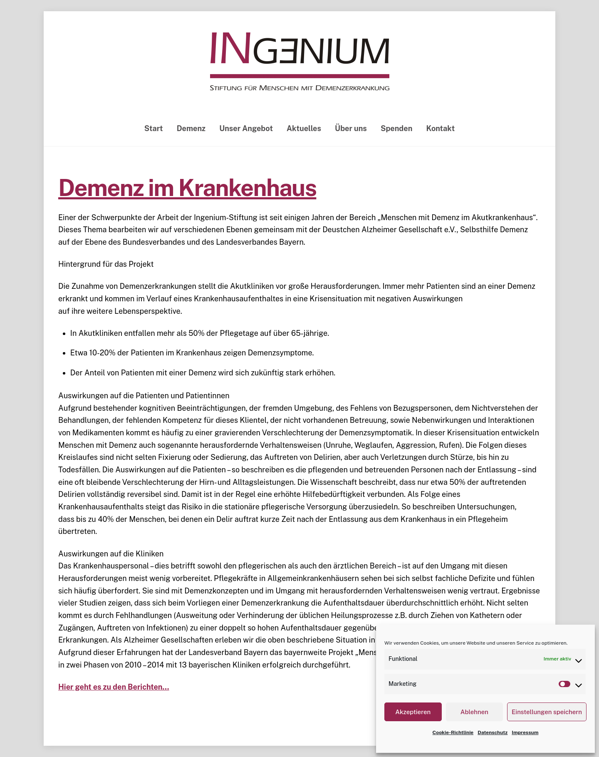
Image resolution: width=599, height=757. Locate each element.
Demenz (191, 128)
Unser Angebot (246, 128)
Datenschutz (492, 732)
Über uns (351, 128)
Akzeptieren (413, 711)
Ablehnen (474, 711)
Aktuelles (304, 128)
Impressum (525, 732)
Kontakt (440, 128)
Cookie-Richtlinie (453, 732)
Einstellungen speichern (547, 711)
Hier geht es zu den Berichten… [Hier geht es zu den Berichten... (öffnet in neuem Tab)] (113, 687)
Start (153, 128)
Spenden (396, 128)
